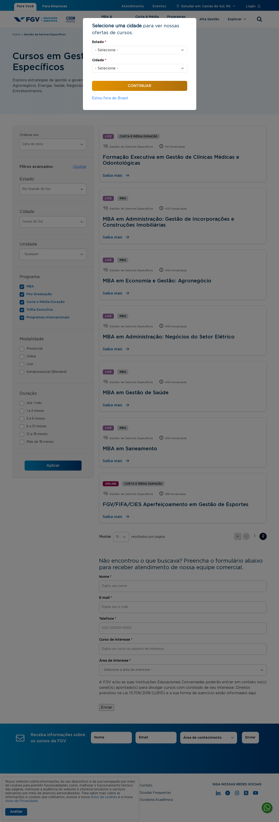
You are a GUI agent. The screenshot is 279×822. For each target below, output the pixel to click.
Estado (99, 42)
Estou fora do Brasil (110, 98)
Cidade (99, 60)
